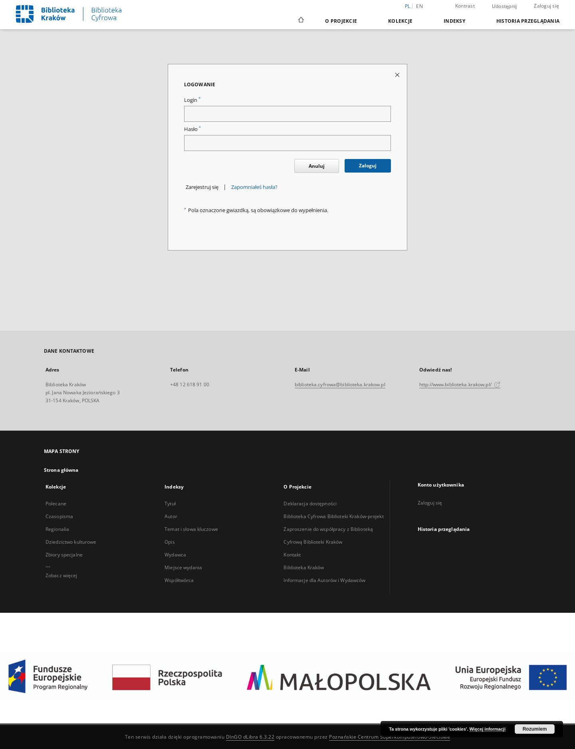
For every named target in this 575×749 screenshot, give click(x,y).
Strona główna (61, 470)
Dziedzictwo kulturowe (71, 541)
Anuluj (317, 166)
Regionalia (57, 529)
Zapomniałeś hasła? (254, 187)
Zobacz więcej (61, 575)
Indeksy (454, 21)
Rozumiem (535, 729)
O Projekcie (341, 21)
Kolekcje (400, 21)
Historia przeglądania (527, 21)
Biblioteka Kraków (304, 567)
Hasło (192, 129)
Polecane (56, 503)
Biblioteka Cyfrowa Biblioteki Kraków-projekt (333, 516)
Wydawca (175, 554)
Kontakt (292, 554)
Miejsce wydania (183, 567)
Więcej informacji (488, 729)
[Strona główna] (300, 21)
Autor (171, 516)
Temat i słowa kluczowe (191, 529)
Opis (169, 541)
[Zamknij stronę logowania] (398, 74)
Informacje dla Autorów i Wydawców (324, 580)
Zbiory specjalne (64, 554)
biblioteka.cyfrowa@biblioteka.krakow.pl (340, 384)
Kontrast (465, 5)
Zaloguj (368, 165)
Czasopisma (59, 516)
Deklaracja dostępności (310, 503)
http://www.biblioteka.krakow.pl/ (459, 384)
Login (192, 100)
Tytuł (170, 503)
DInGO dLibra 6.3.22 (250, 736)
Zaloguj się (546, 5)
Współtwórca (179, 580)
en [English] (419, 6)
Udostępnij (504, 6)
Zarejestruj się (202, 187)
